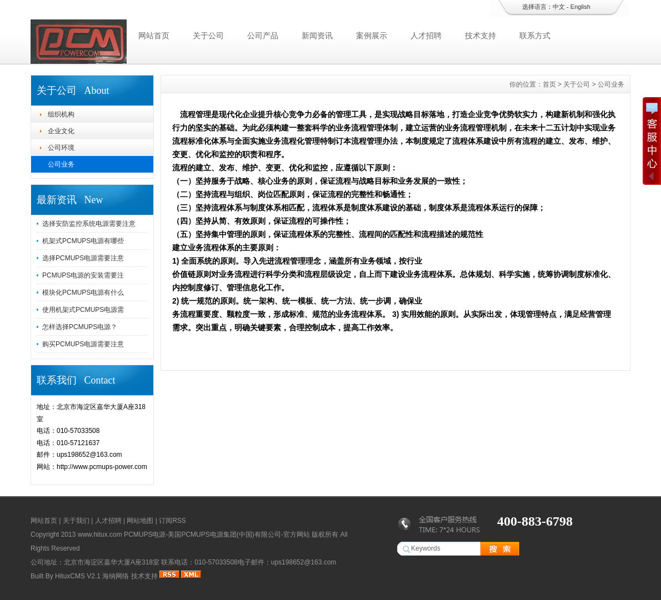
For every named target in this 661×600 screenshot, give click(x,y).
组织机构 (61, 114)
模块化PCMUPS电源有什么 (83, 292)
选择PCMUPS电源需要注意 (83, 258)
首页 (549, 84)
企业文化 (61, 131)
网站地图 (140, 521)
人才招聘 (426, 35)
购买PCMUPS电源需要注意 (83, 344)
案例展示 (371, 35)
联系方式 (534, 35)
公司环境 (61, 148)
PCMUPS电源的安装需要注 (83, 275)
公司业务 (61, 164)
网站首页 (153, 35)
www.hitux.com (100, 534)
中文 (559, 6)
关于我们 (76, 521)
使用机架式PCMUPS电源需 (83, 310)
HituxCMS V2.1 (78, 576)
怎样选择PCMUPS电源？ (79, 327)
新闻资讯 (317, 35)
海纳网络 (115, 576)
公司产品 (262, 35)
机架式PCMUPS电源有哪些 (83, 241)
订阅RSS (172, 521)
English (580, 6)
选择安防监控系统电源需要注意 (89, 224)
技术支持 (480, 35)
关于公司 (208, 35)
